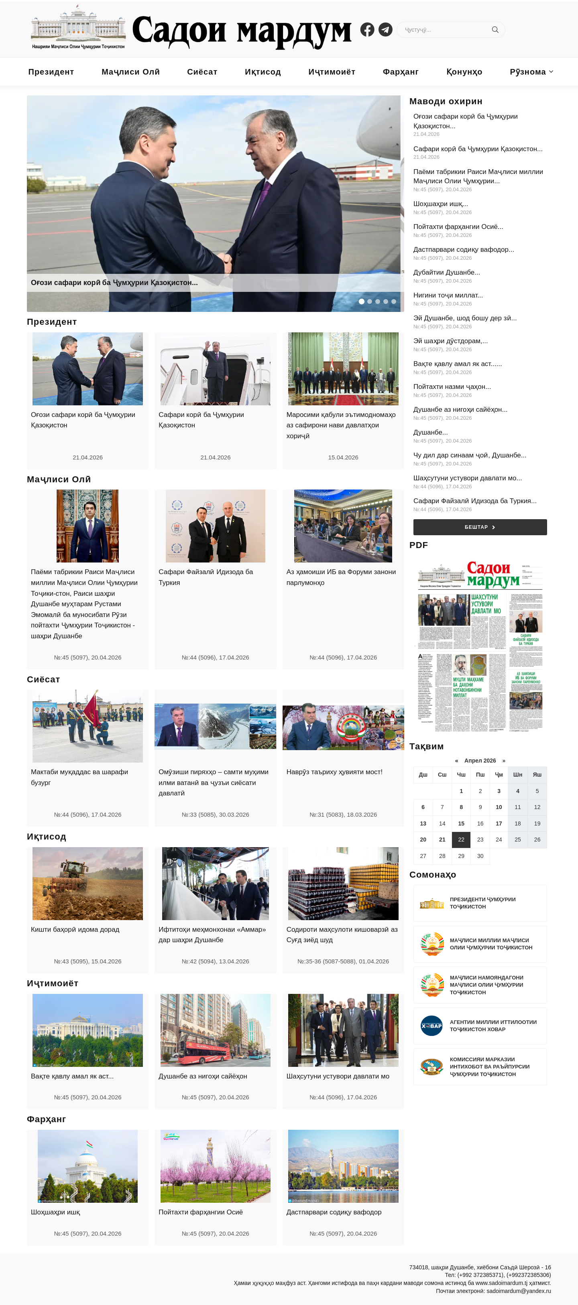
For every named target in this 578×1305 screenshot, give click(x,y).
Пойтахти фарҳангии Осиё (201, 1212)
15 (461, 823)
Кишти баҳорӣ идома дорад (75, 929)
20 (423, 839)
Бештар (480, 527)
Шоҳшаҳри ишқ (55, 1212)
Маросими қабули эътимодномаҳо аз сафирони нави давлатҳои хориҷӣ (341, 425)
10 (499, 807)
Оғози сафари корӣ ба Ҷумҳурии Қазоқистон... (114, 283)
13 (423, 823)
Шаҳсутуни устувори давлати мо (338, 1076)
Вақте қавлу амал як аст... (72, 1076)
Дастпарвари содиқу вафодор (334, 1212)
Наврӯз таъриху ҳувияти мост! (335, 772)
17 (499, 823)
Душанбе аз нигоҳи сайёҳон (203, 1076)
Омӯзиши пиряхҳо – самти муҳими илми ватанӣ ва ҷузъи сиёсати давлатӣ (214, 782)
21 (442, 839)
